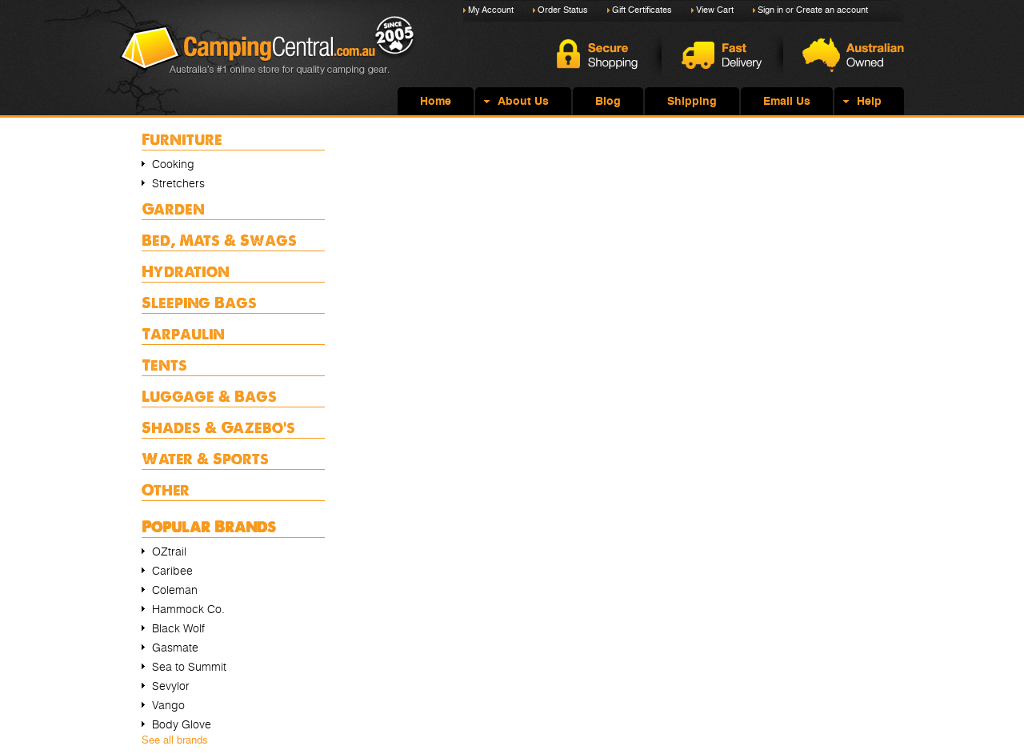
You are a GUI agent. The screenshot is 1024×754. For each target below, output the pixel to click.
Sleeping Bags (199, 302)
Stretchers (178, 183)
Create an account (832, 10)
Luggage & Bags (209, 396)
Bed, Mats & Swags (219, 240)
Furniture (182, 139)
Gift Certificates (642, 10)
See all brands (175, 740)
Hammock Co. (188, 609)
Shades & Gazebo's (218, 427)
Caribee (172, 570)
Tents (164, 364)
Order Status (563, 10)
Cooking (173, 164)
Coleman (175, 590)
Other (166, 489)
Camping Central (268, 57)
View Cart (715, 10)
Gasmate (175, 647)
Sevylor (171, 686)
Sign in (770, 10)
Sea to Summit (189, 667)
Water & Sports (205, 458)
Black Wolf (178, 628)
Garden (173, 208)
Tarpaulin (183, 333)
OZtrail (169, 551)
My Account (491, 10)
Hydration (186, 271)
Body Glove (181, 724)
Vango (168, 705)
